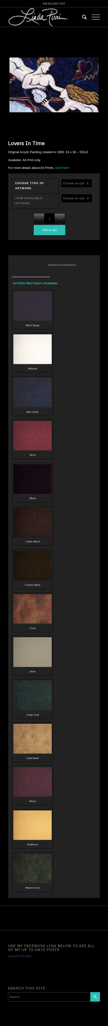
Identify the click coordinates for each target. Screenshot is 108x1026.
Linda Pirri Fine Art (19, 956)
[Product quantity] (49, 218)
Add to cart (49, 230)
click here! (62, 168)
